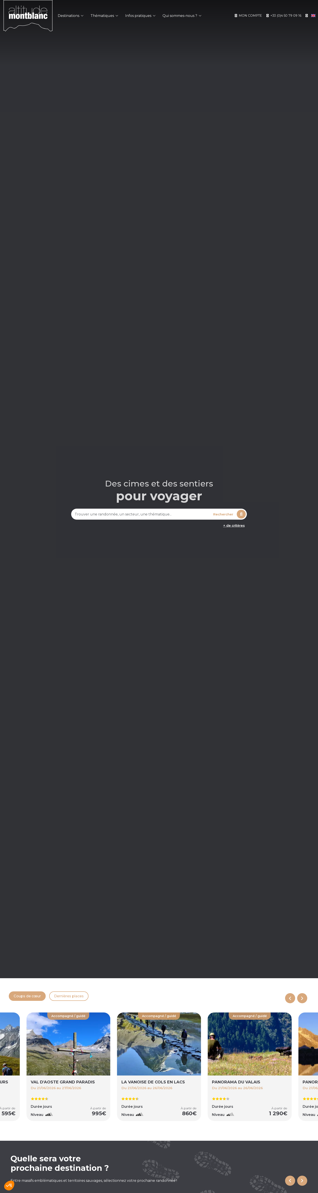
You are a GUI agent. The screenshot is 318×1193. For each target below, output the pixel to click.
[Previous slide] (290, 998)
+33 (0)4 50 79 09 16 (283, 16)
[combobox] (141, 514)
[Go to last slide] (290, 1181)
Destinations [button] (70, 16)
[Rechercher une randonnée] (141, 514)
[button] (9, 1185)
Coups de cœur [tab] (27, 996)
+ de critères (234, 525)
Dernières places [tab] (69, 996)
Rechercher (229, 514)
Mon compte (248, 16)
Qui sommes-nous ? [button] (182, 16)
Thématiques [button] (104, 16)
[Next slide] (302, 998)
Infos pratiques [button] (140, 16)
